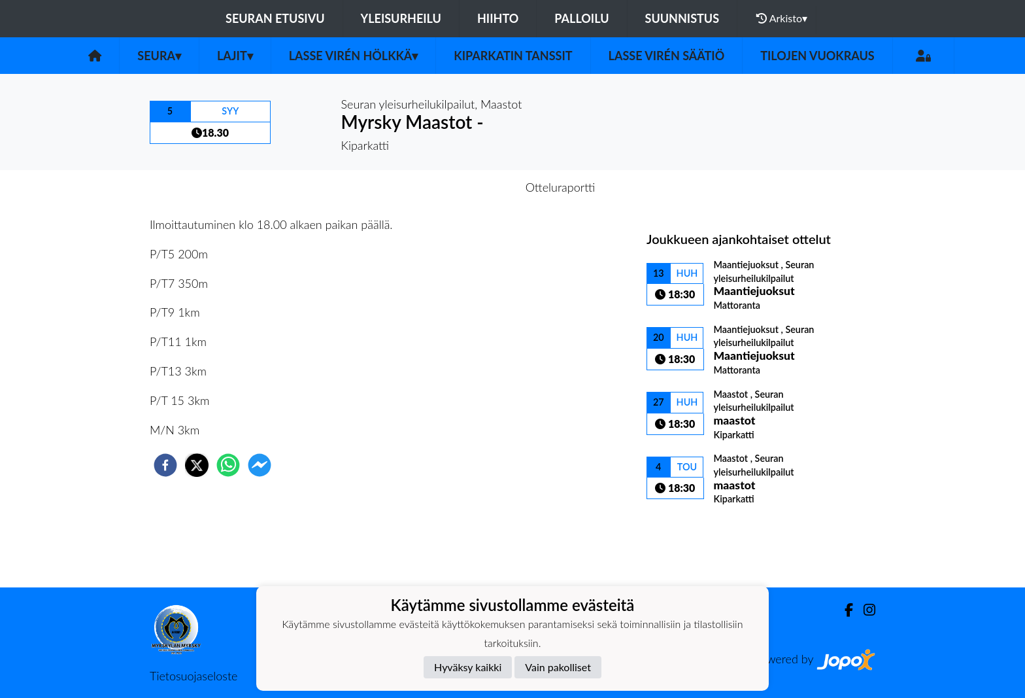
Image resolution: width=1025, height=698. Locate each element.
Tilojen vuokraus (817, 55)
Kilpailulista (691, 543)
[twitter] (197, 465)
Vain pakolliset (558, 667)
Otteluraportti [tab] (561, 187)
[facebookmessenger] (259, 465)
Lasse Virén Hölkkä (353, 55)
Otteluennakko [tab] (467, 187)
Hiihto (497, 18)
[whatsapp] (228, 465)
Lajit (235, 55)
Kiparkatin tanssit (513, 55)
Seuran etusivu (275, 18)
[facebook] (165, 465)
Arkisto (781, 18)
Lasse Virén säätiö (667, 55)
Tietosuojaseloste (193, 676)
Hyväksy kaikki (467, 667)
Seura (159, 55)
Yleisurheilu (401, 18)
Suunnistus (682, 18)
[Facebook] (843, 610)
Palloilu (581, 18)
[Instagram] (864, 610)
